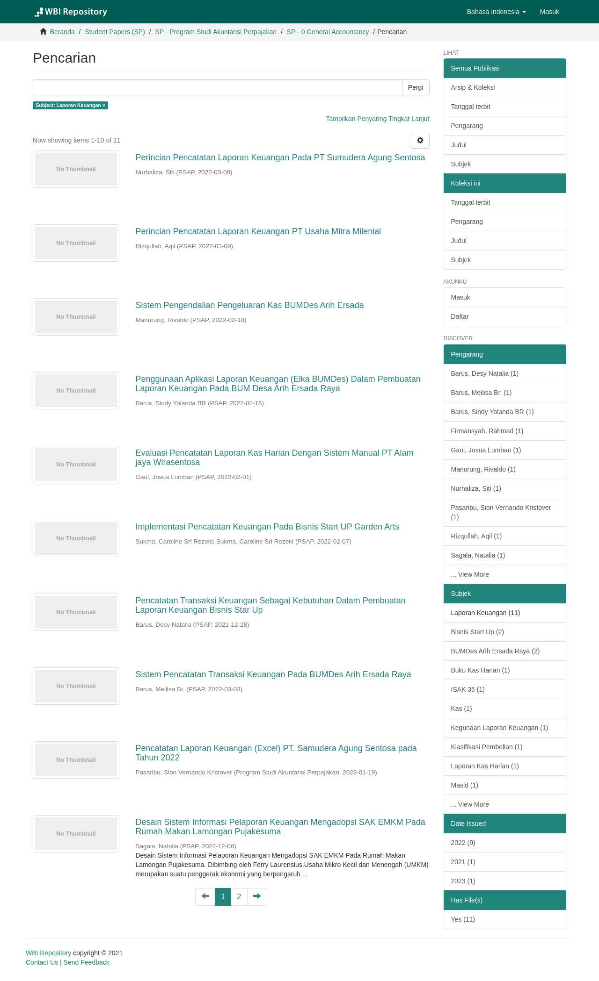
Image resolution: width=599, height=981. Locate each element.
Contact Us (42, 962)
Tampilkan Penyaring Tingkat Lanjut (377, 118)
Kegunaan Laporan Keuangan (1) (499, 727)
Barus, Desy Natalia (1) (485, 373)
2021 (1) (463, 862)
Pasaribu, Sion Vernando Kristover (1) (501, 512)
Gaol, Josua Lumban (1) (486, 450)
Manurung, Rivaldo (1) (483, 469)
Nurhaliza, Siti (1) (476, 488)
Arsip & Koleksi (473, 87)
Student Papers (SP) (115, 32)
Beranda (62, 32)
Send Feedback (87, 962)
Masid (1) (464, 785)
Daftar (460, 316)
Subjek (461, 164)
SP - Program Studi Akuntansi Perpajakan (216, 32)
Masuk (460, 297)
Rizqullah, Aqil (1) (476, 536)
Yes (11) (463, 919)
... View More (470, 574)
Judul (459, 145)
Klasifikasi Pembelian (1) (487, 747)
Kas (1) (461, 708)
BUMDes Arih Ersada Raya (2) (495, 651)
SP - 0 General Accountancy (328, 32)
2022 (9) (463, 842)
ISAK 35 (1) (468, 689)
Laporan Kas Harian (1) (485, 766)
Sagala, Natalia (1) (478, 555)
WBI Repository (48, 953)
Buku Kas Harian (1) (480, 670)
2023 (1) (463, 881)
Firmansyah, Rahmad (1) (487, 431)
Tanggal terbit (470, 106)
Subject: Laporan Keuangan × (70, 105)
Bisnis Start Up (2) (477, 632)
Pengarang (467, 125)
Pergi (416, 87)
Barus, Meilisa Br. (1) (481, 392)
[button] (496, 11)
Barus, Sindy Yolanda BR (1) (492, 411)
